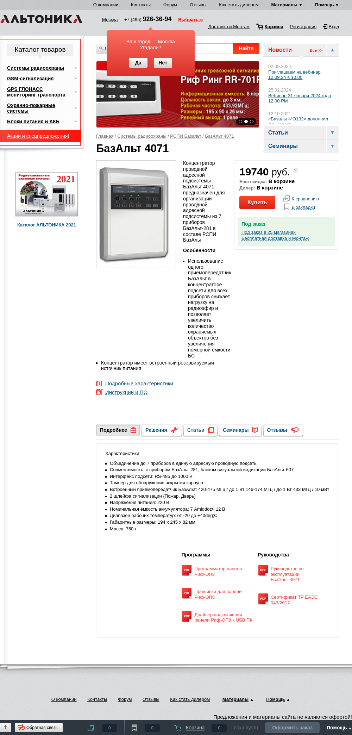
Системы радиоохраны (141, 136)
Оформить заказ (292, 727)
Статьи (196, 430)
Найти (246, 48)
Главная (104, 136)
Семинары (236, 430)
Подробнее (113, 430)
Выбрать (188, 20)
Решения (156, 430)
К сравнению (305, 199)
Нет (162, 63)
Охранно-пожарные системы (31, 108)
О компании (106, 4)
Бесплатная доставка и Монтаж (275, 238)
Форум (170, 4)
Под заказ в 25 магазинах (268, 232)
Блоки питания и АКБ (33, 121)
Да (138, 63)
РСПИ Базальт (185, 136)
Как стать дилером (239, 4)
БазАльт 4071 (219, 136)
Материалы (284, 4)
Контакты (141, 4)
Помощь (324, 4)
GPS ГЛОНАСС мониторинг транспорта (36, 92)
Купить (257, 202)
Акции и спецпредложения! (38, 136)
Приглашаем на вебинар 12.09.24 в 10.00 (294, 74)
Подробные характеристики (139, 383)
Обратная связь (41, 727)
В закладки (303, 207)
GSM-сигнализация (30, 78)
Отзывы (198, 4)
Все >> (316, 50)
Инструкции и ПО (126, 392)
